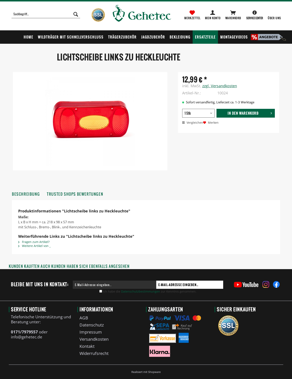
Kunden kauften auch (29, 266)
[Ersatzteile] (205, 37)
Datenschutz (91, 325)
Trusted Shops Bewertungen (75, 194)
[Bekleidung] (180, 37)
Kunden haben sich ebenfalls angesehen (90, 266)
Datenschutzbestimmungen (140, 291)
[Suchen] (75, 14)
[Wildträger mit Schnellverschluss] (71, 37)
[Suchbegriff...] (46, 14)
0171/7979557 (24, 332)
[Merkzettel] (192, 14)
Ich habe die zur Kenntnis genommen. (149, 291)
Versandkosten (94, 339)
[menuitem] (46, 16)
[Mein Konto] (213, 14)
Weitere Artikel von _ (34, 246)
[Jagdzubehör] (153, 37)
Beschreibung (26, 194)
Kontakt (87, 346)
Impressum (90, 332)
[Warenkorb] (233, 14)
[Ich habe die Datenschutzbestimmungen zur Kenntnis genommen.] (100, 291)
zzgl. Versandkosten (219, 85)
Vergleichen (192, 123)
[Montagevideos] (234, 37)
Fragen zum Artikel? (34, 242)
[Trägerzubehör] (122, 37)
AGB (83, 318)
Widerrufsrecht (94, 353)
